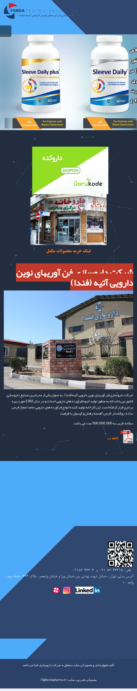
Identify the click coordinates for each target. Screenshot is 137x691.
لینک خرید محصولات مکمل (68, 251)
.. (109, 439)
